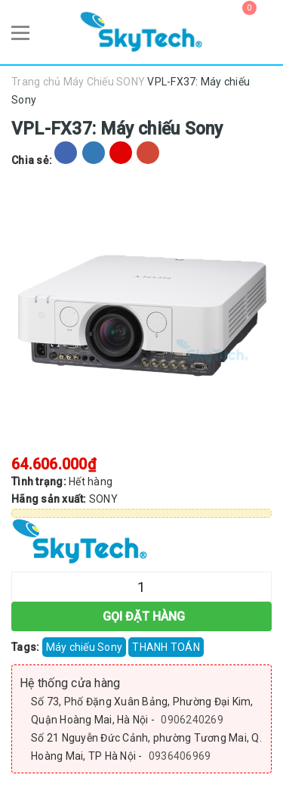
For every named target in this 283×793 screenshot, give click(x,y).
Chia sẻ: (31, 160)
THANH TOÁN (166, 647)
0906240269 (192, 720)
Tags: (26, 647)
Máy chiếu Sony (84, 647)
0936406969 (180, 756)
